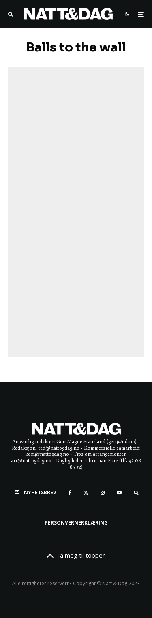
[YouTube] (119, 492)
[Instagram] (102, 492)
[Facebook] (69, 492)
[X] (85, 492)
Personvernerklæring (76, 522)
